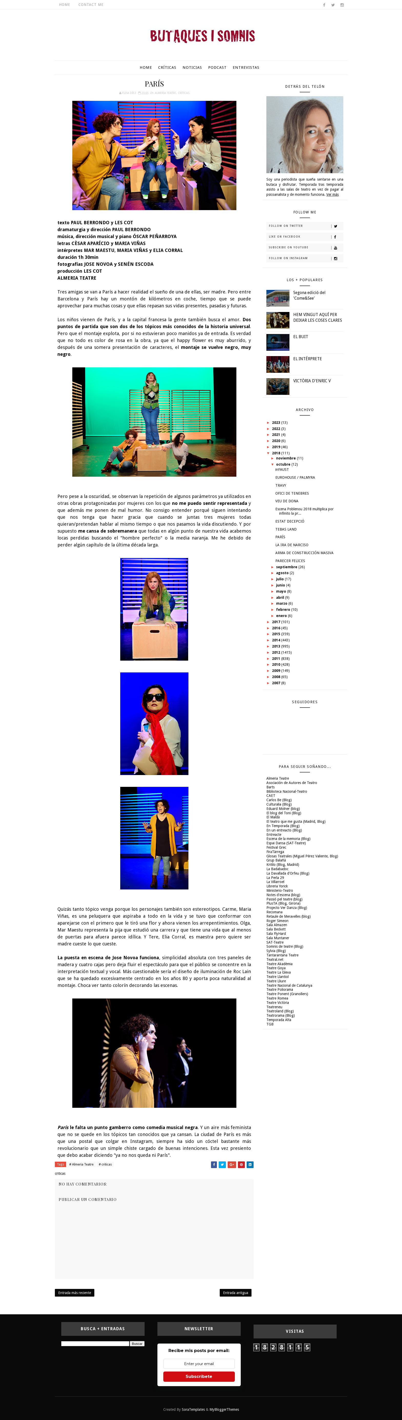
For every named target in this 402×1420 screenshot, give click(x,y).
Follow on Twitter (306, 226)
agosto (283, 573)
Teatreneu (274, 1007)
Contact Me (91, 5)
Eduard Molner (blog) (283, 809)
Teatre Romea (277, 998)
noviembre (286, 458)
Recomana (274, 912)
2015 (276, 634)
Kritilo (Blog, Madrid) (282, 865)
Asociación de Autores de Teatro (291, 783)
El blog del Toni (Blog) (283, 813)
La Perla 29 (275, 878)
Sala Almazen (276, 925)
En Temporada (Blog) (283, 826)
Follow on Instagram (306, 258)
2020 (276, 441)
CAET (270, 796)
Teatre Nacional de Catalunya (289, 985)
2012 (276, 652)
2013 (276, 646)
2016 (276, 628)
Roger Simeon (277, 921)
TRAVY (280, 485)
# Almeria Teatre (81, 1164)
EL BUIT (300, 336)
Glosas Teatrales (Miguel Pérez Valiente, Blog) (302, 856)
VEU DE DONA (286, 501)
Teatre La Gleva (278, 972)
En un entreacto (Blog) (284, 830)
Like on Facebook (306, 237)
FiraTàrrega (275, 852)
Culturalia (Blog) (279, 804)
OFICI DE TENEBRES (292, 493)
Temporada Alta (278, 1020)
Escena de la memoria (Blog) (288, 839)
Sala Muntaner (277, 938)
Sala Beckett (276, 929)
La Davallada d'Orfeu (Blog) (287, 873)
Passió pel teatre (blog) (284, 899)
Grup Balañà (276, 860)
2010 (276, 664)
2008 (276, 677)
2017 (276, 622)
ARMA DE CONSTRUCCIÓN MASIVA (304, 553)
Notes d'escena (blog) (283, 895)
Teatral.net (274, 959)
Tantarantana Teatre (282, 955)
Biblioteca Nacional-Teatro (286, 791)
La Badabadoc (277, 869)
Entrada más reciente (74, 1293)
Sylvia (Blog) (276, 951)
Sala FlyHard (276, 934)
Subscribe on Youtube (306, 248)
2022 (276, 429)
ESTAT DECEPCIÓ (289, 521)
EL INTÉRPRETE (307, 358)
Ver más (332, 194)
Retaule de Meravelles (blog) (288, 916)
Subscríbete (199, 1376)
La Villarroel (275, 882)
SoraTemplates (193, 1409)
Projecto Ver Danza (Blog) (286, 908)
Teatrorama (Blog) (280, 1015)
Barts (270, 787)
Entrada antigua (235, 1293)
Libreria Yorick (277, 886)
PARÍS (280, 537)
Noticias (192, 67)
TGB (270, 1024)
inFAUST (282, 469)
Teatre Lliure (276, 981)
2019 (276, 447)
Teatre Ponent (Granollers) (287, 994)
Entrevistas (246, 67)
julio (280, 579)
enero (282, 616)
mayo (281, 591)
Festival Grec (276, 847)
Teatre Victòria (277, 1003)
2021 (276, 435)
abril (280, 597)
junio (281, 585)
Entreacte (273, 835)
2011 (276, 659)
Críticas (167, 67)
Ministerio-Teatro (279, 890)
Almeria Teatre (165, 93)
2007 (276, 683)
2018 (276, 453)
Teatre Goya (276, 968)
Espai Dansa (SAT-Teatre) (286, 843)
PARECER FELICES (290, 561)
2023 (276, 422)
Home (64, 5)
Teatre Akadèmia (279, 964)
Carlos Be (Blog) (279, 800)
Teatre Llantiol (277, 977)
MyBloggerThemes (224, 1409)
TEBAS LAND (286, 529)
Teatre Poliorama (279, 989)
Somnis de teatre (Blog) (284, 946)
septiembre (287, 567)
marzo (282, 603)
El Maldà (273, 817)
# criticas (105, 1164)
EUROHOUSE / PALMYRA (295, 477)
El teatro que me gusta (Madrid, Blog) (296, 821)
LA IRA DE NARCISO (291, 545)
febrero (283, 610)
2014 (276, 640)
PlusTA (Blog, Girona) (283, 903)
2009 (276, 671)
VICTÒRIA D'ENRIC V (312, 380)
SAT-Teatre (275, 942)
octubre (284, 464)
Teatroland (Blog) (280, 1011)
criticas (183, 93)
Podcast (217, 67)
